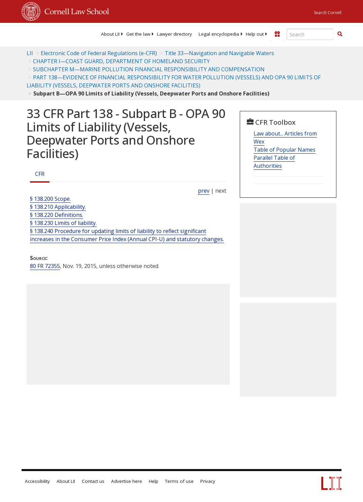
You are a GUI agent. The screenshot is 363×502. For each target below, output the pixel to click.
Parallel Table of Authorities (274, 161)
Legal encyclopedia (219, 34)
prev (203, 190)
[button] (339, 34)
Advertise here (126, 481)
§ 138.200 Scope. (50, 198)
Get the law (138, 34)
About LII (110, 34)
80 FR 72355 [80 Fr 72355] (45, 266)
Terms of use (179, 481)
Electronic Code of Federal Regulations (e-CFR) (99, 53)
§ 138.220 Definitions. (56, 215)
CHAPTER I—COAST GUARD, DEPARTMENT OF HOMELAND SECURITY (121, 61)
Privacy (207, 481)
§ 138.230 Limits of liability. (63, 223)
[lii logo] (48, 34)
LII (30, 53)
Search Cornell (327, 12)
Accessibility (37, 481)
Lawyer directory (174, 34)
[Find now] (339, 34)
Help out (255, 34)
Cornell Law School (74, 10)
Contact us (93, 481)
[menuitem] (110, 34)
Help (153, 481)
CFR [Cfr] (39, 174)
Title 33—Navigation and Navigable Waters (219, 53)
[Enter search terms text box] (310, 34)
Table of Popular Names (285, 149)
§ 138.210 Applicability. (58, 206)
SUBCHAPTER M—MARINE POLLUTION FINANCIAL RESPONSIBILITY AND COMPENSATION (149, 69)
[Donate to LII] (277, 34)
